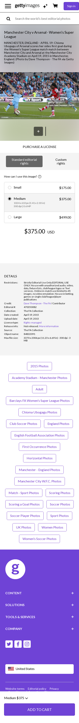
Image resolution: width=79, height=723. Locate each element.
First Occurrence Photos (39, 447)
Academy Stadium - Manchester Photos (39, 378)
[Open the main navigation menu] (8, 6)
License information (28, 692)
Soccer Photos (60, 504)
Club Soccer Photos (23, 423)
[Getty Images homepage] (27, 6)
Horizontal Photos (40, 458)
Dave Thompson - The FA (37, 303)
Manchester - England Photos (39, 470)
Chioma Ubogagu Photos (39, 412)
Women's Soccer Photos (39, 539)
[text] (46, 18)
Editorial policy (37, 688)
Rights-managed (33, 322)
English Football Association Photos (39, 435)
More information (49, 326)
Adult (39, 389)
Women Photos (52, 527)
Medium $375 (16, 711)
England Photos (58, 423)
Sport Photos (59, 516)
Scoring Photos (59, 493)
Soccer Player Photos (25, 516)
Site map (49, 692)
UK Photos (23, 527)
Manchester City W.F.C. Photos (39, 481)
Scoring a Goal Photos (24, 504)
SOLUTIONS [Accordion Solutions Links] (39, 605)
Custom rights (61, 161)
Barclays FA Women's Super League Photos (39, 400)
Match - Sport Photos (24, 493)
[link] (31, 326)
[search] (10, 18)
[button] (39, 96)
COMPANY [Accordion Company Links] (39, 629)
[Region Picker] (39, 669)
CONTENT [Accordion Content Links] (39, 593)
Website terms (15, 688)
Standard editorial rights (24, 161)
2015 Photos (39, 366)
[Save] (38, 131)
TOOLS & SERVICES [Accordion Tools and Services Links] (39, 617)
